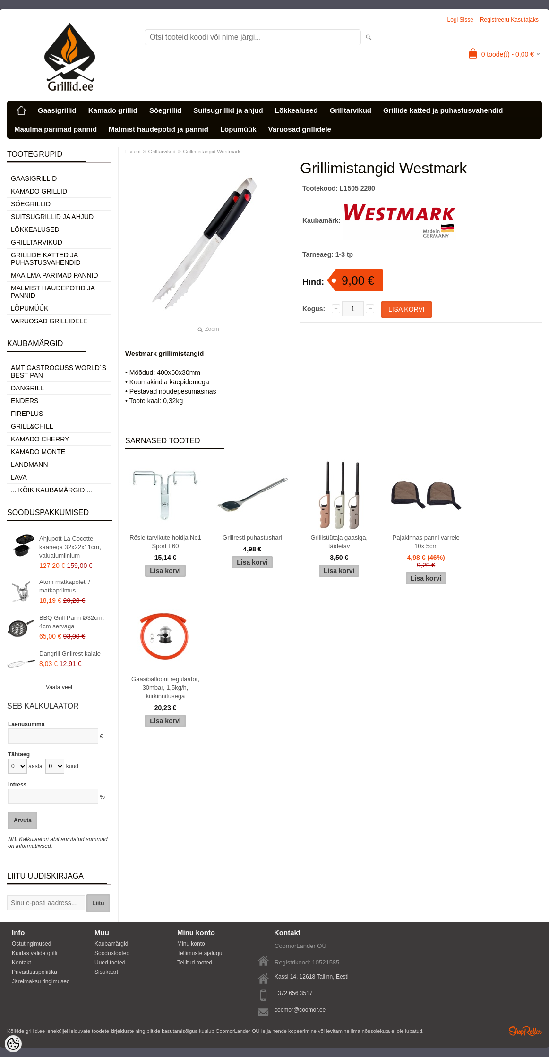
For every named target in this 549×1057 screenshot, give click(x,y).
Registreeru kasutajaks (509, 20)
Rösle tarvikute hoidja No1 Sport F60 (165, 542)
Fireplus (27, 413)
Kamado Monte (38, 452)
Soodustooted (111, 953)
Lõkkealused (296, 110)
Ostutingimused (31, 943)
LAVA (19, 477)
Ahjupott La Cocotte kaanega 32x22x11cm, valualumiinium (70, 547)
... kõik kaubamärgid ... (51, 490)
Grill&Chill (32, 426)
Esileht (133, 151)
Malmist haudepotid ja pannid (158, 129)
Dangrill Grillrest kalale (70, 653)
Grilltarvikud (350, 110)
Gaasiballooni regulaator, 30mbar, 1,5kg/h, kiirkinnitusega (165, 688)
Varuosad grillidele (299, 129)
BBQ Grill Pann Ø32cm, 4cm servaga (71, 622)
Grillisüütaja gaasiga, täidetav (339, 542)
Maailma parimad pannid (55, 129)
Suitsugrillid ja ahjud (228, 110)
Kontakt (21, 962)
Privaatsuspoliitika (34, 972)
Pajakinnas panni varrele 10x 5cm (425, 542)
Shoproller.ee (525, 1031)
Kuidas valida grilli (34, 953)
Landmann (29, 464)
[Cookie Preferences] (13, 1043)
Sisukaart (106, 972)
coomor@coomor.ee (300, 1009)
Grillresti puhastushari (252, 537)
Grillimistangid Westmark (211, 151)
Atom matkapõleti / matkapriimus (64, 586)
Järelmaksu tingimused (41, 981)
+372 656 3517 (293, 993)
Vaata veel (59, 687)
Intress (17, 784)
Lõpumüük (238, 129)
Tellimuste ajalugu (199, 953)
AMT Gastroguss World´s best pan (58, 371)
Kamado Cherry (40, 439)
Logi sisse (460, 20)
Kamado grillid (112, 110)
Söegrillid (165, 110)
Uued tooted (109, 962)
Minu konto (191, 943)
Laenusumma (26, 724)
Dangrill (27, 388)
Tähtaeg (19, 754)
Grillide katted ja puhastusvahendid (443, 110)
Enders (24, 401)
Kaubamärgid (111, 943)
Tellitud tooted (194, 962)
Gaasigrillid (57, 110)
